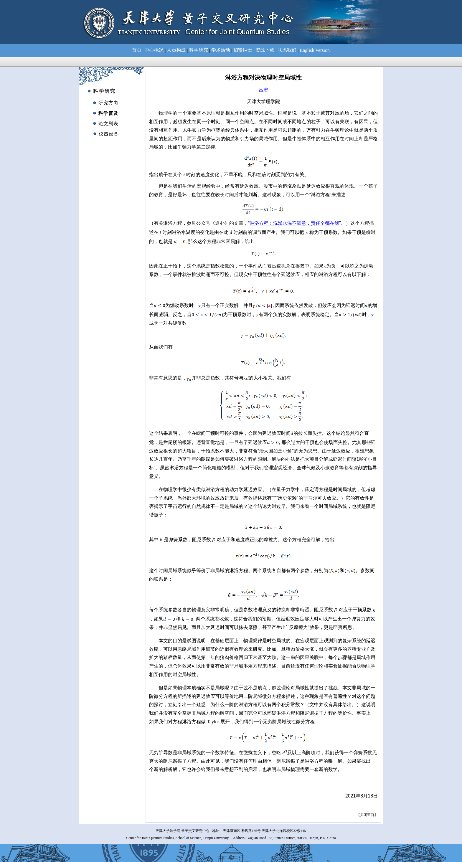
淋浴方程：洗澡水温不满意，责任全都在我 (294, 223)
